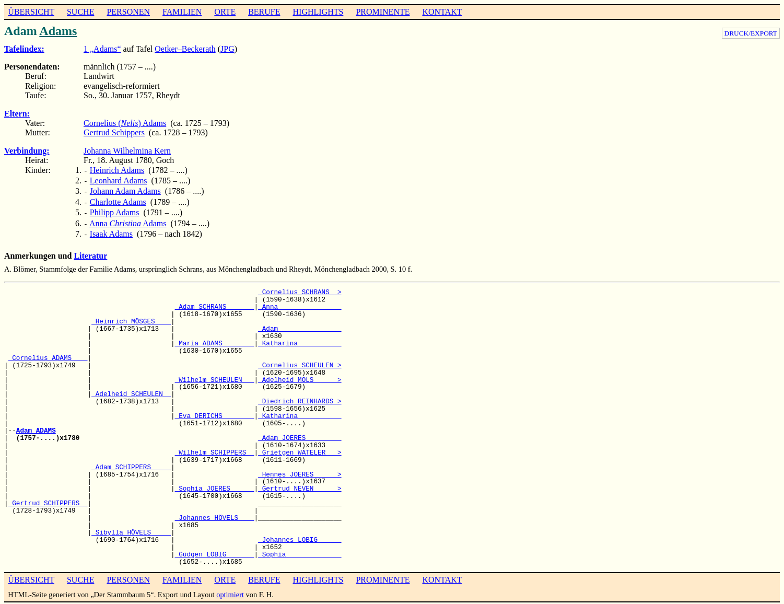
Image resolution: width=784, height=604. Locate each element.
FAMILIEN (182, 11)
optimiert (230, 587)
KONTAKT (442, 11)
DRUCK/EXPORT (750, 33)
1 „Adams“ (102, 48)
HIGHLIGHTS (318, 11)
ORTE (225, 11)
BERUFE (264, 11)
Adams (58, 31)
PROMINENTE (382, 11)
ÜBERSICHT (31, 11)
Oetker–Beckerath (185, 48)
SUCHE (80, 11)
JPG (227, 48)
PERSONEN (128, 11)
